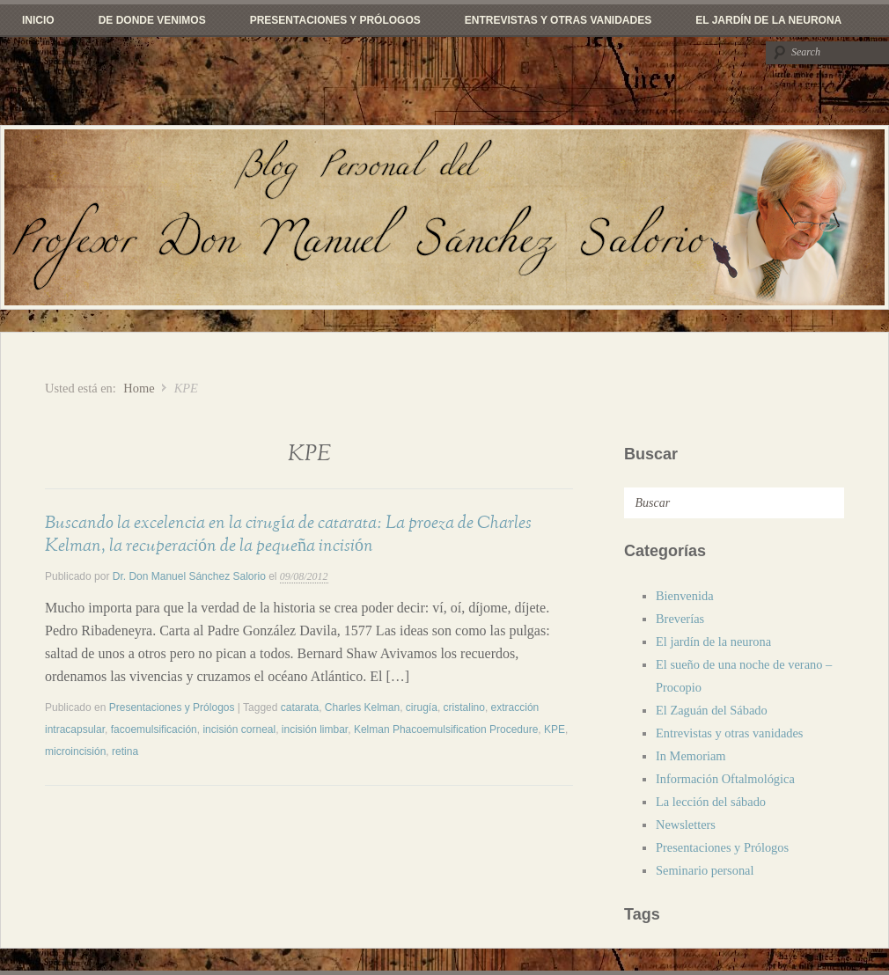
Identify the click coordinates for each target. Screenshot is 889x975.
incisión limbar (315, 729)
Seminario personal (705, 870)
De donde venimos (152, 20)
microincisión (75, 751)
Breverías (680, 619)
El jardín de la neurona (768, 20)
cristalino (464, 707)
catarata (300, 707)
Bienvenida (685, 596)
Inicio (38, 20)
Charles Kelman (362, 707)
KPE (554, 729)
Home (138, 388)
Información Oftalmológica (725, 779)
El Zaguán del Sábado (712, 710)
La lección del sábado (711, 802)
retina (125, 751)
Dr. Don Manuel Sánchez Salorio (189, 576)
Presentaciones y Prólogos (335, 20)
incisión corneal (239, 729)
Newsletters (686, 824)
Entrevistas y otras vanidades (558, 20)
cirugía (421, 707)
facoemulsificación (154, 729)
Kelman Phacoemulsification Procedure (446, 729)
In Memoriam (691, 756)
